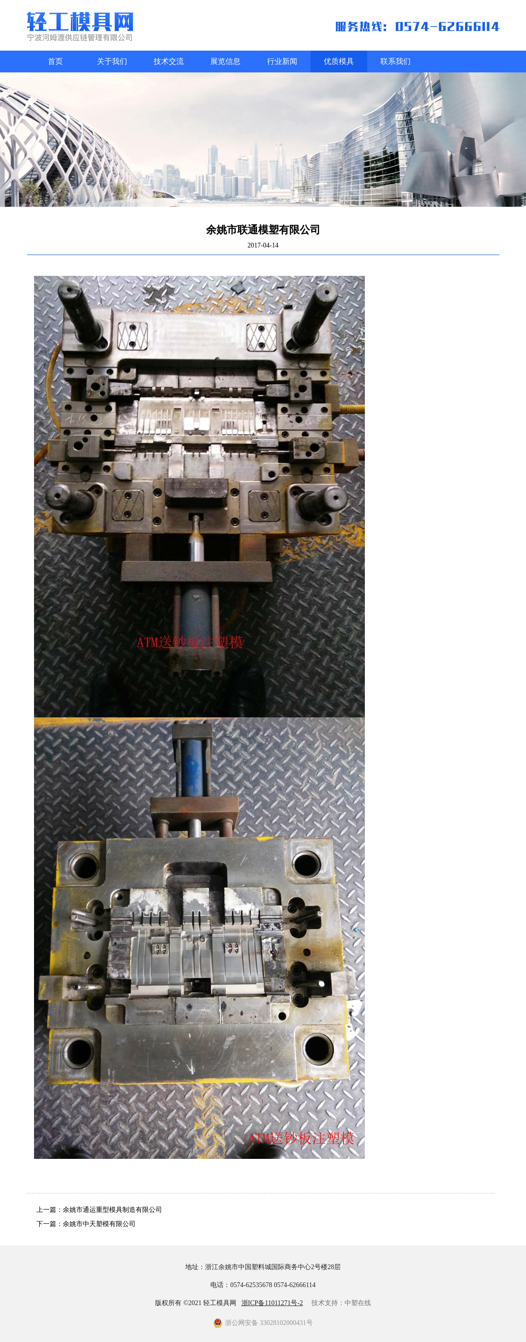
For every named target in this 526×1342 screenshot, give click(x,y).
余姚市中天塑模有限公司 (99, 1223)
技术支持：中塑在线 (341, 1303)
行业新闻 (282, 61)
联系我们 (395, 61)
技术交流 (169, 61)
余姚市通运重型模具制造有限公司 (112, 1209)
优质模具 (339, 61)
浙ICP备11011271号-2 (272, 1303)
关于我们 (112, 61)
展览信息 (225, 61)
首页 (55, 61)
